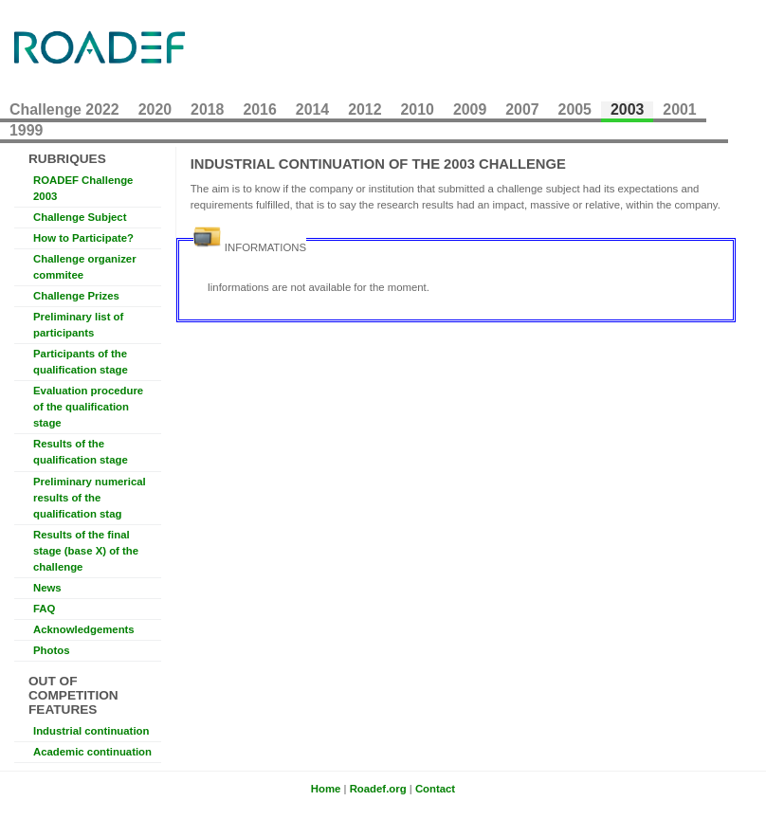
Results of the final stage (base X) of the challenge (85, 551)
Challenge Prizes (76, 295)
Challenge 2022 (64, 109)
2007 (521, 109)
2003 (627, 109)
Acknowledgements (84, 629)
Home (326, 788)
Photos (51, 650)
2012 (364, 109)
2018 (207, 109)
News (47, 587)
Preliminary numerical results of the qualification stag (89, 497)
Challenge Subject (79, 217)
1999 (26, 130)
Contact (435, 788)
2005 (575, 109)
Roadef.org (378, 788)
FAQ (44, 608)
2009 (469, 109)
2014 (312, 109)
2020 (155, 109)
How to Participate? (83, 238)
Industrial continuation (91, 731)
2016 (259, 109)
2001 (679, 109)
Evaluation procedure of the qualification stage (88, 406)
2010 (417, 109)
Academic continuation (92, 751)
